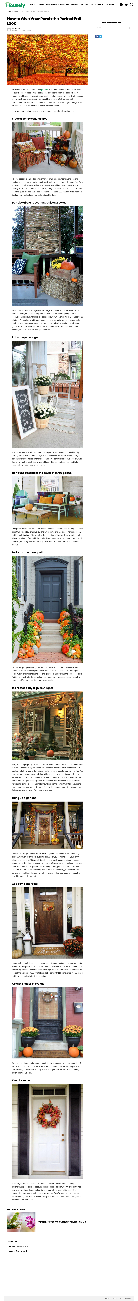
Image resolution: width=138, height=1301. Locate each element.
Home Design (51, 5)
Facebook (23, 1246)
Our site (11, 1246)
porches (44, 89)
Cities (32, 5)
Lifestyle (75, 5)
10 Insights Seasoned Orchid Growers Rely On (62, 1221)
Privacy (114, 1298)
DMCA (107, 1298)
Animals (84, 5)
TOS (121, 1298)
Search (129, 28)
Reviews (40, 5)
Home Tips (64, 5)
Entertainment (97, 5)
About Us (110, 5)
